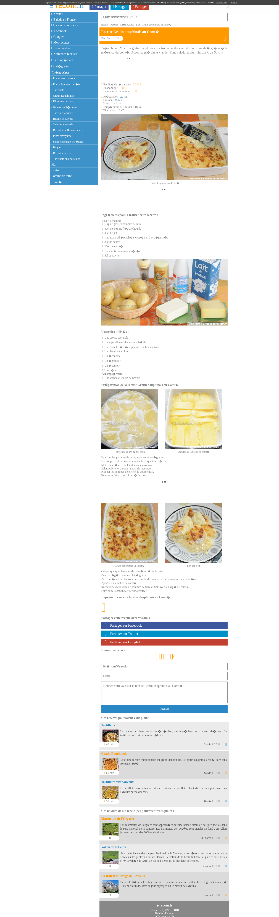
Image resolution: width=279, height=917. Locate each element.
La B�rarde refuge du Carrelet (123, 874)
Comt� (56, 182)
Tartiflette (108, 723)
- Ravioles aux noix (62, 153)
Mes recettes (60, 42)
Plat (53, 164)
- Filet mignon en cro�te (65, 84)
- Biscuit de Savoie (62, 118)
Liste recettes (60, 48)
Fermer (234, 3)
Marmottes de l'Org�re (118, 817)
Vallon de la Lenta (113, 845)
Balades (159, 911)
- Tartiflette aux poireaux (65, 158)
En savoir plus (221, 3)
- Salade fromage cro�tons (67, 141)
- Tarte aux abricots (62, 113)
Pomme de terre (61, 176)
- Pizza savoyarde (61, 135)
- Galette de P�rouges (64, 107)
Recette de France (64, 25)
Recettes (169, 911)
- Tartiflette (57, 90)
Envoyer (164, 706)
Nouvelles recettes (64, 54)
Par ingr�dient (62, 60)
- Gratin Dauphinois (62, 95)
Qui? (156, 914)
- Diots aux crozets (62, 101)
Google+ (58, 37)
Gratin (55, 170)
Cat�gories (60, 66)
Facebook (59, 31)
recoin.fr (166, 903)
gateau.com (170, 908)
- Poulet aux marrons (63, 78)
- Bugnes (56, 147)
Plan (173, 914)
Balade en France (63, 19)
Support (165, 914)
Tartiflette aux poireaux (117, 780)
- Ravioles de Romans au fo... (68, 130)
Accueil (57, 14)
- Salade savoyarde (62, 124)
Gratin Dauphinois (114, 752)
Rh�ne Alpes (60, 72)
